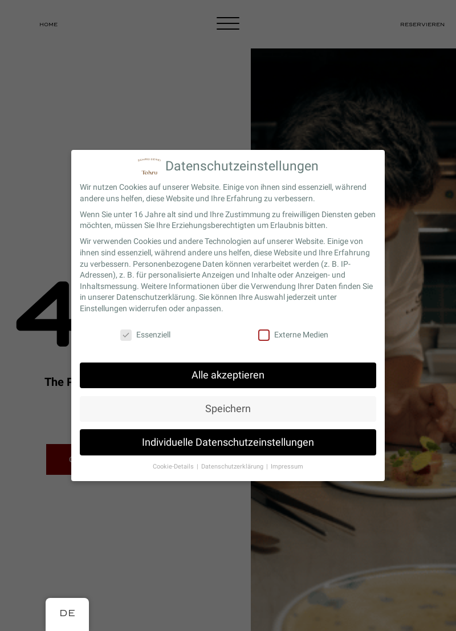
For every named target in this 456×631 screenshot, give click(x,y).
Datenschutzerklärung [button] (233, 466)
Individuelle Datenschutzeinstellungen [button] (228, 441)
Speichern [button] (228, 407)
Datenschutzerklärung (155, 296)
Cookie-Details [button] (174, 466)
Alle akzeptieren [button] (228, 374)
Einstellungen (103, 307)
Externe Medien (293, 333)
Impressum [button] (287, 466)
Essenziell (145, 333)
